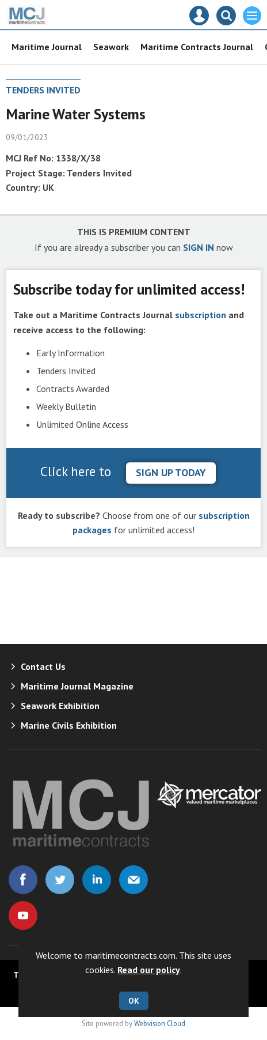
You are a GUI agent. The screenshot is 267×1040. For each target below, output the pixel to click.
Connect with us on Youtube (23, 915)
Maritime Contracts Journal (196, 46)
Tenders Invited (43, 90)
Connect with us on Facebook (23, 880)
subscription (200, 315)
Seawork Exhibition (60, 705)
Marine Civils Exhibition (69, 725)
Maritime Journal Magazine (77, 686)
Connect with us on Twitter (60, 880)
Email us (133, 880)
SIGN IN (198, 247)
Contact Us (43, 666)
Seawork (111, 46)
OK (133, 1001)
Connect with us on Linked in (97, 880)
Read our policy (148, 969)
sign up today (171, 472)
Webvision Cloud (159, 1023)
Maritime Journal (47, 46)
